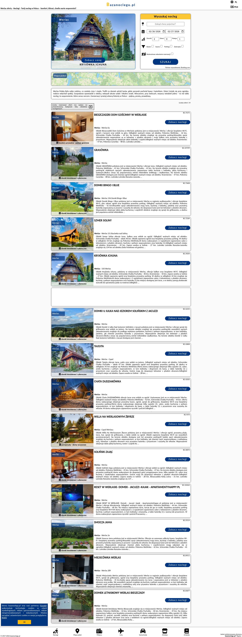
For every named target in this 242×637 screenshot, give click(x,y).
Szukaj (165, 62)
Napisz (239, 636)
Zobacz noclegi (178, 122)
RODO (4, 618)
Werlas (55, 117)
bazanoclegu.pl (121, 5)
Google (43, 605)
